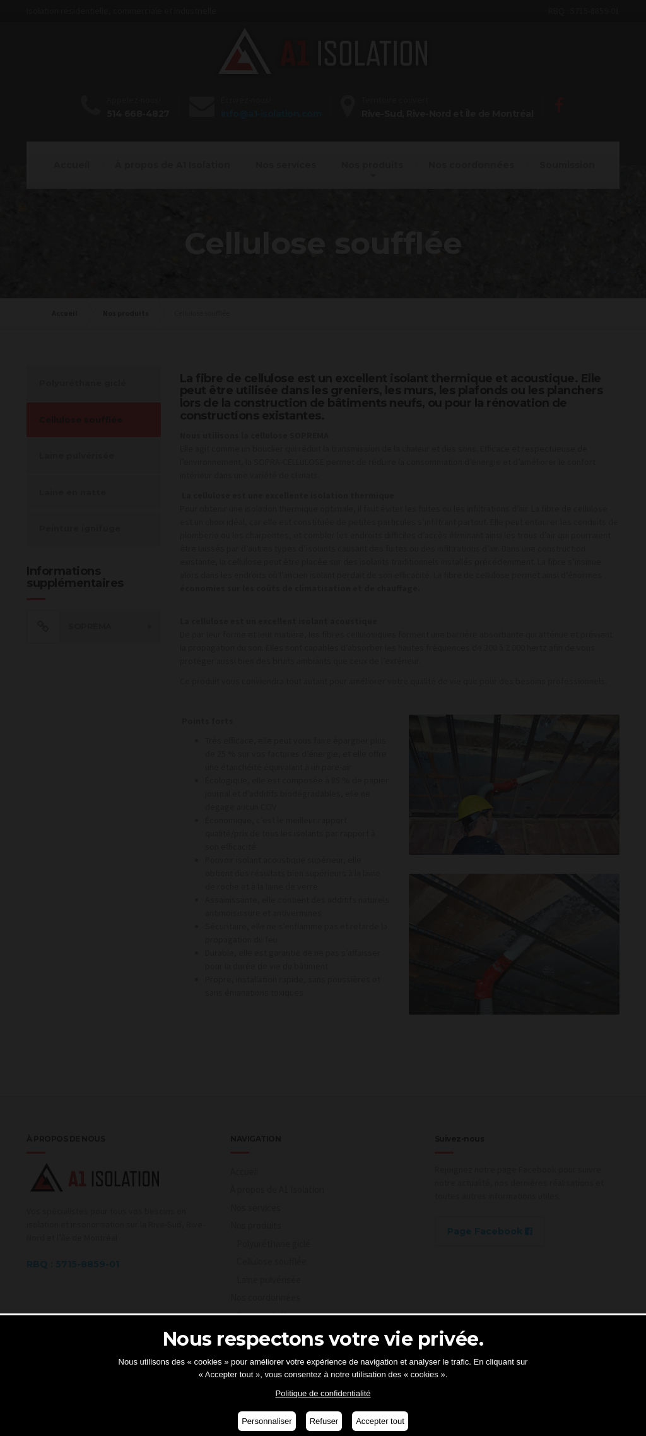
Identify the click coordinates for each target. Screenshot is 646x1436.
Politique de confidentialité (322, 1393)
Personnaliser (267, 1421)
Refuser (324, 1421)
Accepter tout (380, 1421)
